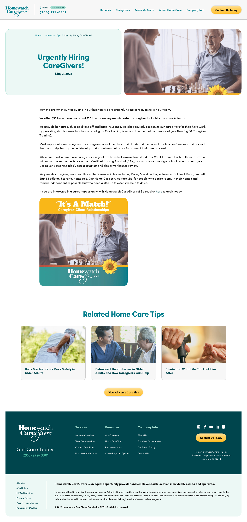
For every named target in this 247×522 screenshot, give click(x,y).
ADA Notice (22, 488)
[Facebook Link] (205, 427)
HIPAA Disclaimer (25, 492)
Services (105, 10)
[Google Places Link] (199, 427)
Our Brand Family (146, 447)
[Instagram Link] (223, 427)
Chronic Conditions (85, 447)
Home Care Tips (53, 35)
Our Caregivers (113, 435)
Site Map (20, 483)
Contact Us (143, 453)
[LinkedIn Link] (217, 427)
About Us (142, 435)
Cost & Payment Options (117, 453)
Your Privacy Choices (27, 502)
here (159, 191)
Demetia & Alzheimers (86, 453)
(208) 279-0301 (53, 12)
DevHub (33, 507)
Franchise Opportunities (150, 441)
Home (38, 35)
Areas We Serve (144, 10)
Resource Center (113, 447)
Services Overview (84, 435)
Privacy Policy (23, 497)
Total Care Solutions (85, 441)
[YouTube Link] (211, 427)
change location (58, 7)
